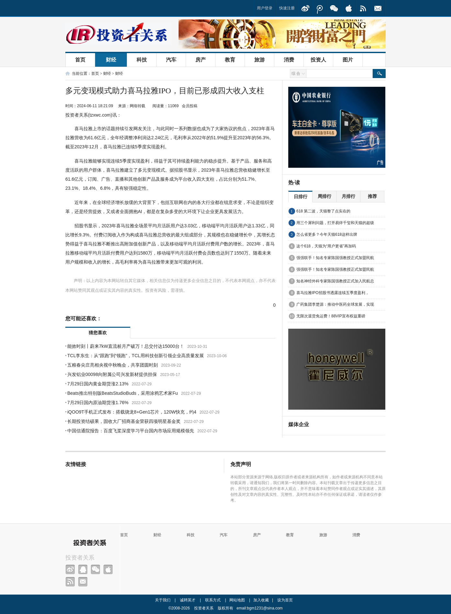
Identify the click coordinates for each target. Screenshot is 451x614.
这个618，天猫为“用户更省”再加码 (326, 246)
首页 (80, 60)
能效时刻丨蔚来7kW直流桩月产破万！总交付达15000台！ (125, 346)
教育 (230, 60)
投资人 (318, 60)
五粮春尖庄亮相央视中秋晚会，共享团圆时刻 (112, 365)
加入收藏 (261, 600)
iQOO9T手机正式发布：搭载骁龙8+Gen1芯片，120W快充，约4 (131, 412)
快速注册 (287, 8)
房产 (200, 60)
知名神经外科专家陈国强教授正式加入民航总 (335, 281)
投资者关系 (79, 557)
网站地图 (237, 600)
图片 (348, 60)
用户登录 (264, 8)
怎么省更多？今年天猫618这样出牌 (326, 234)
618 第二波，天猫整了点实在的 (323, 211)
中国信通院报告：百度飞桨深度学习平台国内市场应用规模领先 (130, 430)
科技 (142, 60)
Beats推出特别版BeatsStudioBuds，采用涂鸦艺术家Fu (122, 393)
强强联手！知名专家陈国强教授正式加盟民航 (335, 258)
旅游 (259, 60)
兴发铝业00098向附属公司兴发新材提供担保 (112, 374)
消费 (289, 60)
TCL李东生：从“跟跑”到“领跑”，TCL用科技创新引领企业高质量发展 (135, 355)
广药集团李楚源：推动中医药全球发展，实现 (335, 304)
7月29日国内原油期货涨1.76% (97, 402)
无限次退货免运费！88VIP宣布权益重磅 (330, 316)
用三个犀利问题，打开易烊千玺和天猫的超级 (335, 223)
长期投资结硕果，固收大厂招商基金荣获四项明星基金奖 (124, 421)
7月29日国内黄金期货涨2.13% (97, 383)
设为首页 (285, 600)
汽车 (171, 60)
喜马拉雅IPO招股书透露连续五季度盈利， (332, 292)
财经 (111, 60)
